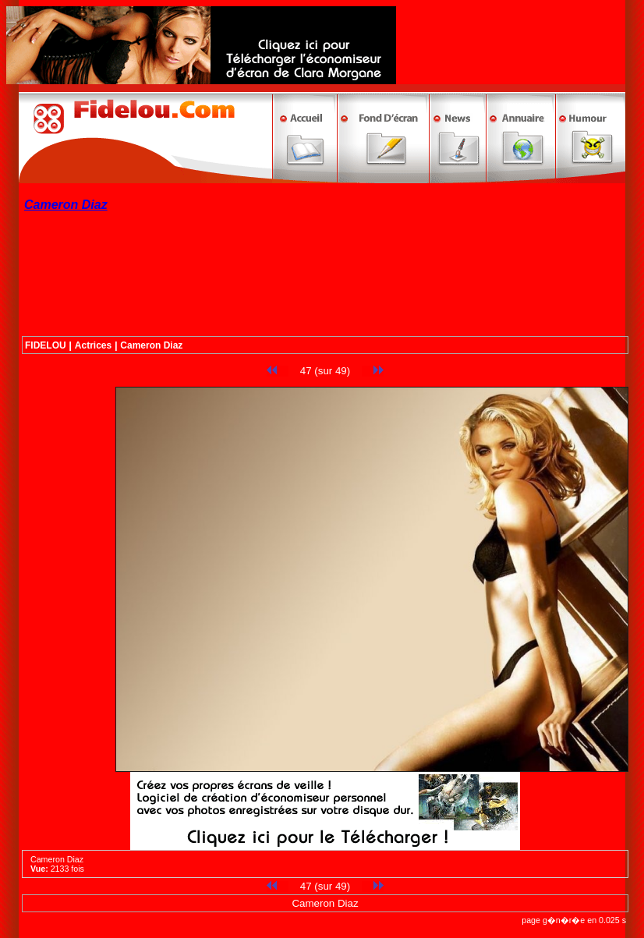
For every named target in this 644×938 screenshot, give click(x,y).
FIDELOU (45, 345)
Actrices (93, 345)
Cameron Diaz (151, 345)
